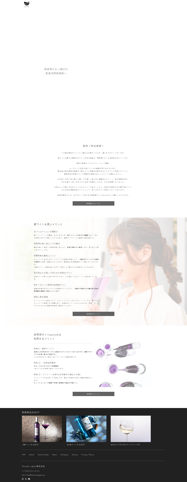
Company (134, 5)
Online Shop (122, 5)
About (102, 5)
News (111, 5)
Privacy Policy (88, 454)
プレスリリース (148, 5)
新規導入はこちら (93, 203)
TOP (24, 454)
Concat (160, 5)
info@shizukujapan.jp (35, 475)
